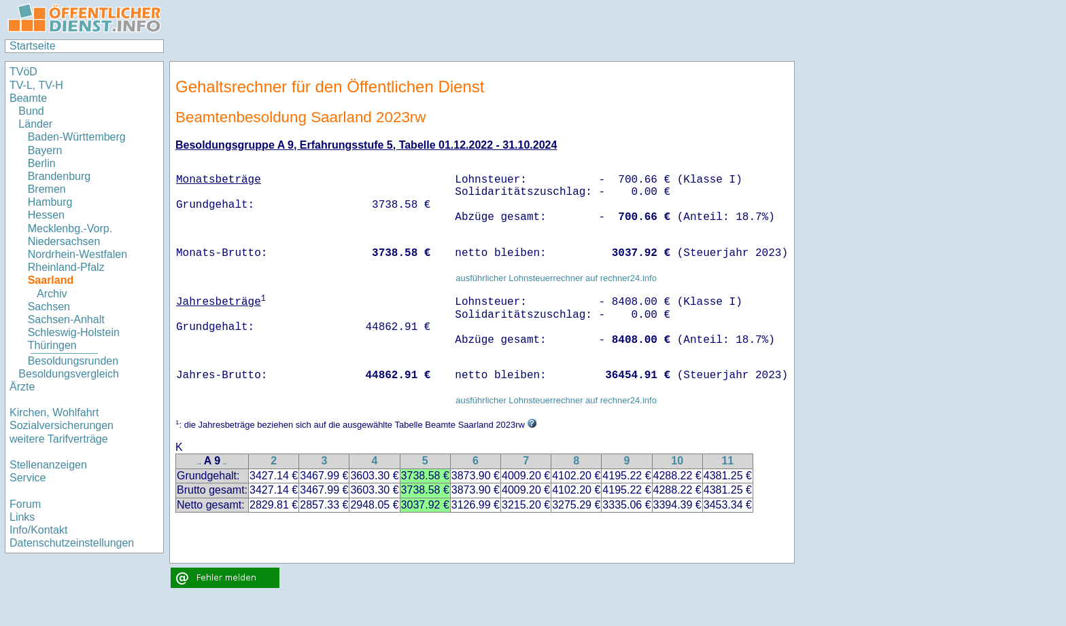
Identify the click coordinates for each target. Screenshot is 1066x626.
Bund (31, 111)
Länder (35, 124)
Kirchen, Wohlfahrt (54, 412)
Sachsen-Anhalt (66, 319)
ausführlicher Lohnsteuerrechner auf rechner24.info (556, 278)
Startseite (33, 46)
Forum (25, 504)
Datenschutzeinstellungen (72, 543)
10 (677, 460)
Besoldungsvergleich (68, 374)
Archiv (52, 293)
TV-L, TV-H (36, 85)
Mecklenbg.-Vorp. (70, 228)
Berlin (42, 163)
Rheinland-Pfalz (66, 267)
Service (28, 477)
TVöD (23, 71)
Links (22, 517)
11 (727, 460)
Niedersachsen (64, 241)
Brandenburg (59, 176)
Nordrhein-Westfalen (77, 254)
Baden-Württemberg (77, 137)
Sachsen (49, 306)
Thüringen (52, 345)
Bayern (45, 150)
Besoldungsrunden (73, 361)
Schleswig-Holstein (74, 332)
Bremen (47, 189)
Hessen (46, 215)
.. (200, 462)
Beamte (28, 98)
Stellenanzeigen (48, 465)
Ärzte (22, 386)
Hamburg (50, 202)
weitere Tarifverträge (59, 439)
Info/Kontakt (38, 530)
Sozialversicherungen (62, 425)
